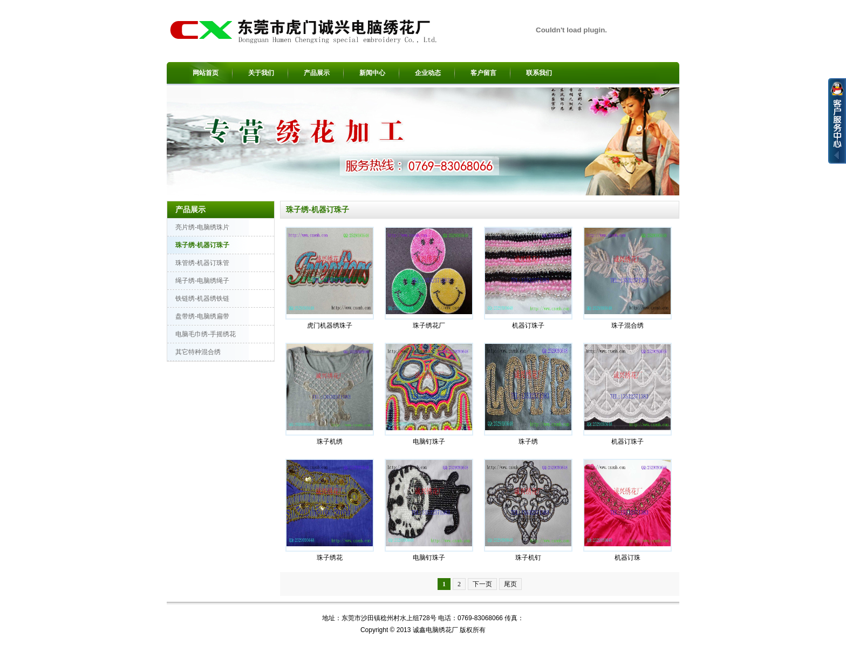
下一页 (482, 584)
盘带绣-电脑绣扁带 (202, 316)
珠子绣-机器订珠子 (202, 245)
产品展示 (317, 73)
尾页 (510, 584)
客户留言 (483, 73)
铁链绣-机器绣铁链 (202, 298)
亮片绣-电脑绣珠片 (202, 227)
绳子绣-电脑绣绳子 (202, 280)
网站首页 (206, 73)
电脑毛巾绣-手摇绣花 (205, 334)
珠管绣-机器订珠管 (202, 263)
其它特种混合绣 (198, 352)
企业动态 (428, 73)
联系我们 (539, 73)
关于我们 (261, 73)
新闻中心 (372, 73)
